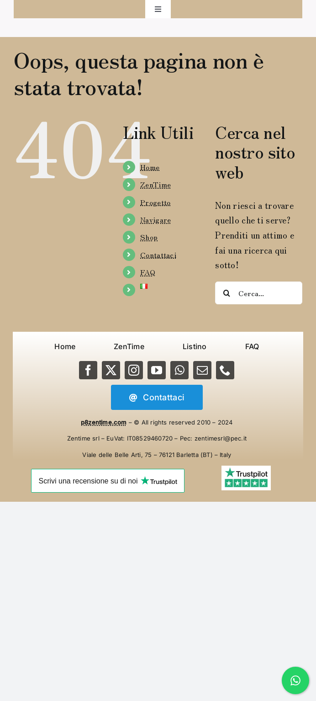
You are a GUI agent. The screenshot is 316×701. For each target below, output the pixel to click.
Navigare (155, 219)
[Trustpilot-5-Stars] (246, 470)
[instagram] (134, 370)
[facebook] (88, 370)
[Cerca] (226, 292)
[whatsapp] (179, 370)
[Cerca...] (258, 292)
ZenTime (155, 184)
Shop (149, 236)
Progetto (155, 201)
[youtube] (156, 370)
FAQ (147, 271)
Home (149, 166)
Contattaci (158, 254)
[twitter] (111, 370)
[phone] (225, 370)
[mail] (202, 370)
